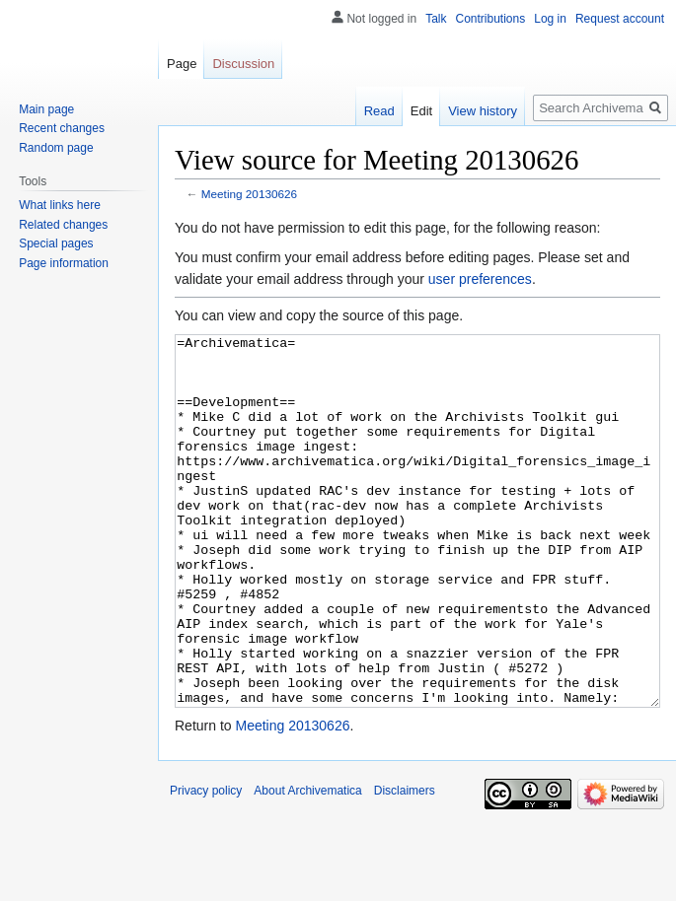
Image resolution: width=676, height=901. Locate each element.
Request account (619, 19)
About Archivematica (307, 864)
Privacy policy (206, 864)
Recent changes (62, 128)
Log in (550, 19)
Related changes (63, 225)
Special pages (56, 243)
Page (181, 63)
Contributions (491, 19)
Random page (56, 148)
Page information (64, 263)
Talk (435, 19)
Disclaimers (404, 864)
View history (482, 111)
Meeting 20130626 (249, 193)
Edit (421, 111)
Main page (46, 109)
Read (379, 111)
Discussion (243, 63)
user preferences (480, 279)
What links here (60, 205)
